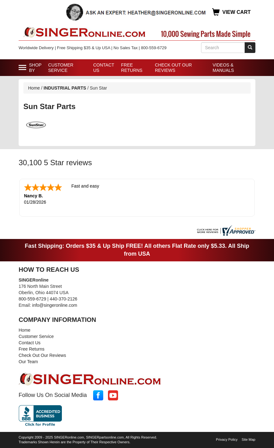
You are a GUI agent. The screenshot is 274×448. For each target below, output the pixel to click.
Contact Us (103, 67)
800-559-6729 (32, 298)
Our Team (28, 361)
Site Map (248, 439)
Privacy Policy (226, 439)
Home (34, 87)
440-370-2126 (63, 298)
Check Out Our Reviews (173, 67)
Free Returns (132, 67)
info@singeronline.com (54, 305)
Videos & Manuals (223, 67)
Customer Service (61, 67)
